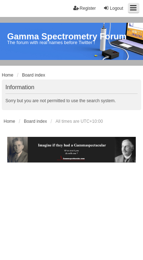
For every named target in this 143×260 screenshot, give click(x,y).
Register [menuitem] (84, 8)
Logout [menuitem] (113, 8)
